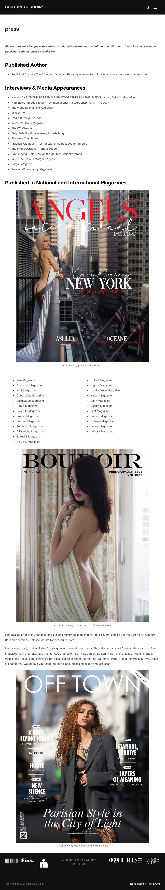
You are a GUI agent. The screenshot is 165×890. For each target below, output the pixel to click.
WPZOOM (154, 883)
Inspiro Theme (136, 883)
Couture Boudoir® (24, 7)
